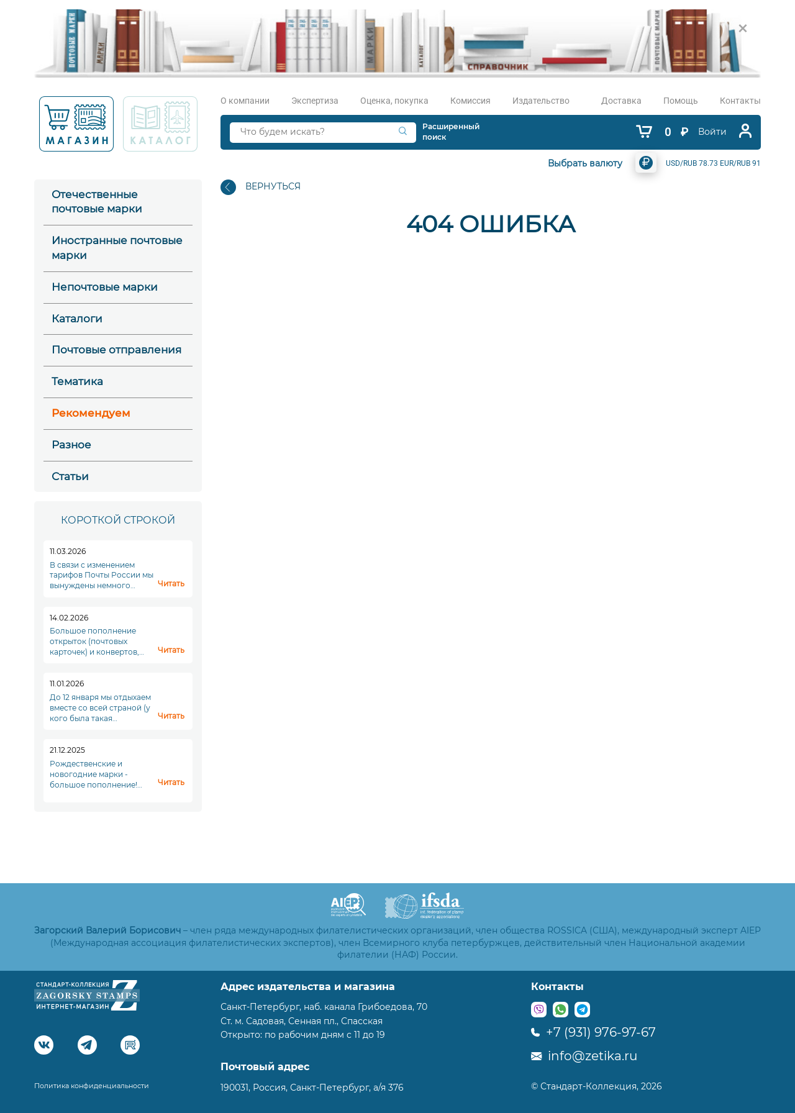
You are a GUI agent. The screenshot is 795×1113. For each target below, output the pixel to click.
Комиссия (470, 101)
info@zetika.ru (584, 1055)
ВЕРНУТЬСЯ (260, 187)
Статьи (70, 476)
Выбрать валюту (585, 163)
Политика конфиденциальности (91, 1085)
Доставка (621, 101)
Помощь (680, 101)
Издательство (541, 101)
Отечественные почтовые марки (97, 202)
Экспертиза (314, 101)
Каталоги (77, 318)
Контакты (740, 101)
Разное (71, 444)
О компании (245, 101)
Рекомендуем (91, 413)
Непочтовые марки (105, 287)
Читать (171, 583)
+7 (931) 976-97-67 (593, 1032)
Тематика (77, 381)
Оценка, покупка (394, 101)
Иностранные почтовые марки (117, 247)
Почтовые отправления (116, 349)
